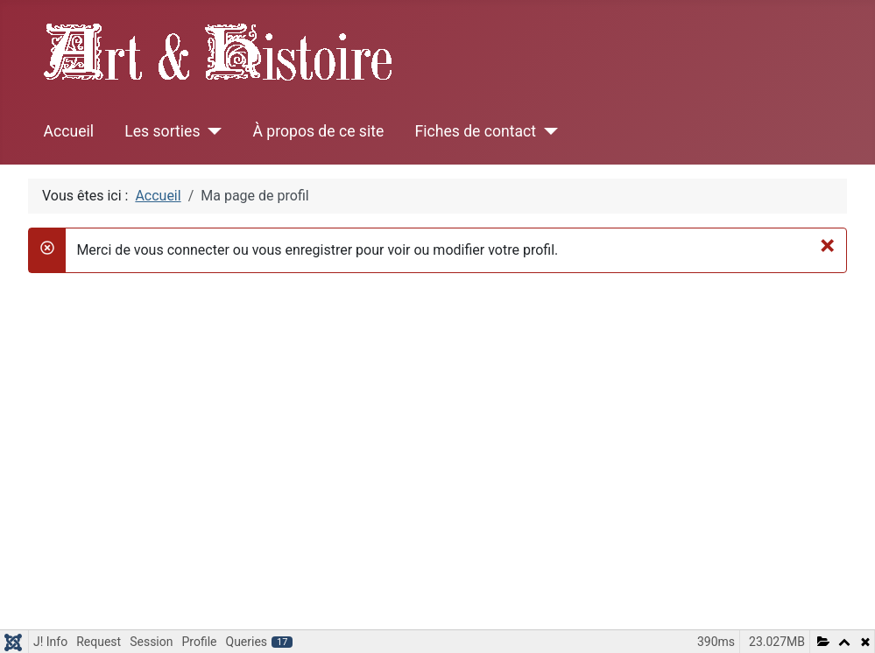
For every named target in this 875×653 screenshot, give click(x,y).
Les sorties (162, 131)
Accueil (69, 131)
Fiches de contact (476, 131)
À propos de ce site (318, 131)
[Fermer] (827, 245)
